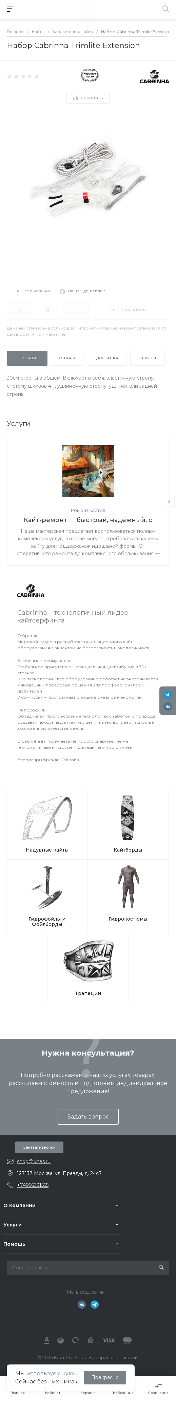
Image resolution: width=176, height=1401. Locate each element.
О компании (19, 1205)
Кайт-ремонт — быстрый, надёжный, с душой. (88, 520)
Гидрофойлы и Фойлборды (46, 921)
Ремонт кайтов (88, 510)
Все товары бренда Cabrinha (48, 759)
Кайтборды (128, 850)
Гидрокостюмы (128, 919)
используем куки (51, 1373)
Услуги (12, 1225)
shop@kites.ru (34, 1161)
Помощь (14, 1244)
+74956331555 (32, 1185)
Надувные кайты (47, 850)
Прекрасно (105, 1377)
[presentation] (169, 501)
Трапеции (88, 993)
